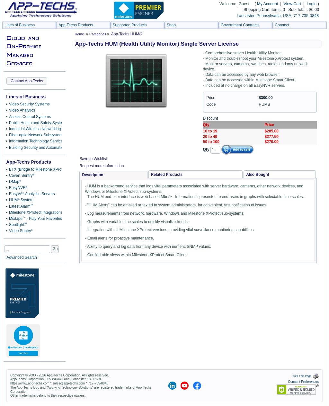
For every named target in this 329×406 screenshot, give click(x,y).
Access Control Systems (30, 116)
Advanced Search (21, 257)
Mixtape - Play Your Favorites (34, 218)
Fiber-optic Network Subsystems (34, 135)
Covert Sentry (21, 175)
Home (79, 34)
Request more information (101, 166)
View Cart (293, 4)
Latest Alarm (21, 206)
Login (311, 4)
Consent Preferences (303, 381)
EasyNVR (18, 187)
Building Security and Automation (34, 147)
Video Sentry (21, 231)
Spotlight (18, 224)
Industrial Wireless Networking (34, 129)
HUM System (21, 200)
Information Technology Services (34, 141)
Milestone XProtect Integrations (34, 212)
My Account (267, 4)
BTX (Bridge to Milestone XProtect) (34, 169)
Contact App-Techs (27, 81)
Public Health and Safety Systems (34, 123)
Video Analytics (22, 110)
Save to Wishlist (93, 159)
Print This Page (305, 376)
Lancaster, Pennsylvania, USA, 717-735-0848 (278, 16)
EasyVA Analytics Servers (32, 194)
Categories (98, 34)
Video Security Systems (29, 104)
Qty (206, 149)
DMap (15, 181)
